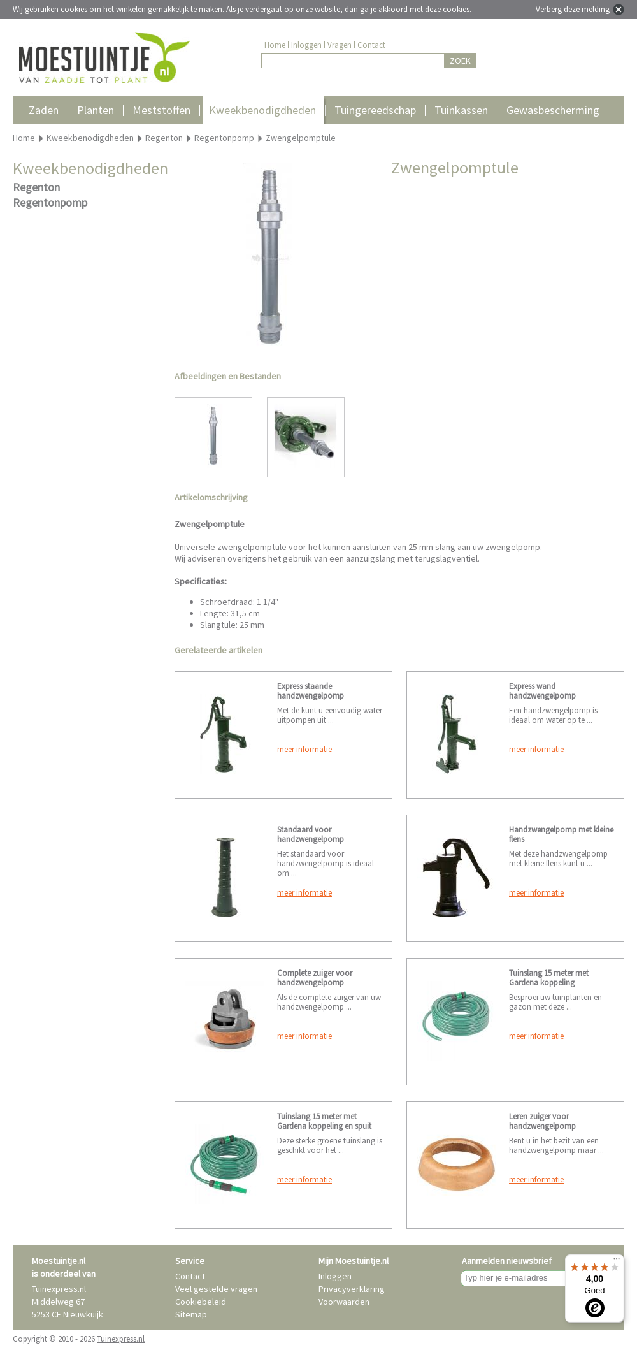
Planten (95, 110)
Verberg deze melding (573, 9)
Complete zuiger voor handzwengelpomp (314, 978)
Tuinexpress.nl (121, 1338)
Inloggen (306, 45)
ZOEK (460, 60)
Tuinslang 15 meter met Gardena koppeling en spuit (324, 1121)
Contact (371, 45)
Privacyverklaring (351, 1289)
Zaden (44, 110)
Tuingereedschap (375, 110)
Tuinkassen (461, 110)
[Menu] (616, 1262)
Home (274, 45)
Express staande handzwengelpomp (310, 691)
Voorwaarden (343, 1301)
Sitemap (191, 1314)
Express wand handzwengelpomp (542, 691)
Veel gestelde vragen (216, 1289)
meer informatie (304, 749)
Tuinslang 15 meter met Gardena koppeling (549, 978)
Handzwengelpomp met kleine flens (561, 834)
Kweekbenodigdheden (262, 110)
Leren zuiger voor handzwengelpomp (542, 1121)
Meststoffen (161, 110)
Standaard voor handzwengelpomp (310, 834)
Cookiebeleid (200, 1301)
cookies (456, 9)
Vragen (339, 45)
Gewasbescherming (552, 110)
